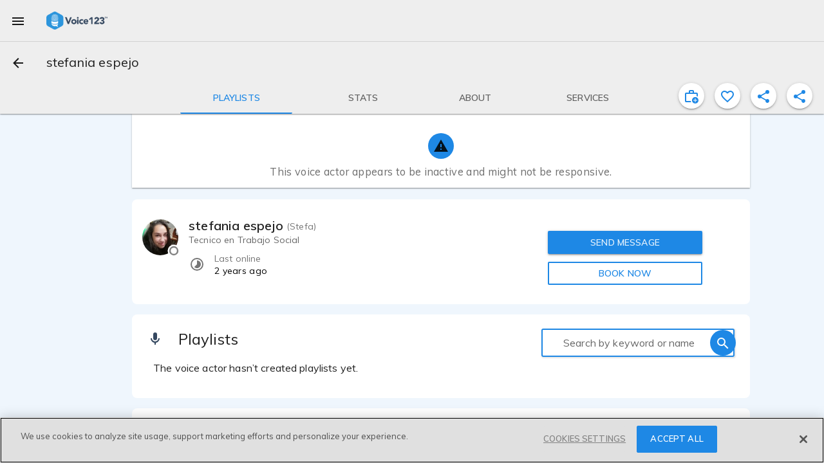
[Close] (803, 439)
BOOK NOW (625, 273)
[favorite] (727, 96)
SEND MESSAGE (625, 242)
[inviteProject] (691, 96)
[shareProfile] (763, 96)
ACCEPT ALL (676, 438)
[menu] (18, 20)
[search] (723, 343)
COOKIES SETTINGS (584, 438)
